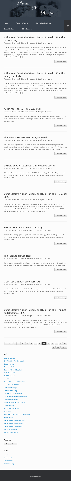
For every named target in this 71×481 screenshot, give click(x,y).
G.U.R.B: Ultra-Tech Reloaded (14, 361)
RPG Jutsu (7, 411)
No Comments (47, 43)
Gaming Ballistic (9, 367)
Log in (6, 455)
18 (52, 343)
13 (31, 343)
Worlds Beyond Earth (11, 432)
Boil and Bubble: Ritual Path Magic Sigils (24, 227)
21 (65, 343)
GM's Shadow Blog (10, 373)
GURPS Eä (7, 379)
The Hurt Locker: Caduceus (18, 256)
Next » (64, 347)
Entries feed (8, 458)
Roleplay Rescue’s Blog (11, 408)
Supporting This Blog (43, 23)
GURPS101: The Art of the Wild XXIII (22, 109)
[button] (67, 26)
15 (39, 343)
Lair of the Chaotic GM (11, 385)
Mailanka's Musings (10, 388)
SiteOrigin (34, 476)
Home (6, 23)
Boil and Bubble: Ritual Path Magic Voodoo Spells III (30, 165)
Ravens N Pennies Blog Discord (14, 402)
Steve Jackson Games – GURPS (14, 423)
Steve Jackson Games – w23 (13, 426)
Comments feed (9, 461)
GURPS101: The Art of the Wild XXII (22, 281)
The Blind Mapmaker (10, 429)
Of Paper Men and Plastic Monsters (15, 396)
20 (60, 343)
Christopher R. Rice (34, 43)
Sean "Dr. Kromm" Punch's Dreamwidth (17, 414)
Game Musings (9, 29)
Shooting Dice (8, 417)
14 (35, 343)
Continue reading (61, 61)
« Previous (9, 343)
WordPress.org (9, 464)
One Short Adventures (11, 400)
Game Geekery (9, 364)
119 (58, 347)
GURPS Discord (9, 376)
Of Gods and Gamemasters (13, 394)
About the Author (22, 23)
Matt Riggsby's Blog (10, 391)
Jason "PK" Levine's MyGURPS (14, 382)
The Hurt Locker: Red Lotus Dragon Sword (25, 137)
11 (23, 343)
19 (56, 343)
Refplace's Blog (9, 405)
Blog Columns (27, 29)
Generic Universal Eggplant (13, 370)
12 (27, 343)
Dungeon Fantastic (10, 358)
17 (48, 343)
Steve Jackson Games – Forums (14, 420)
